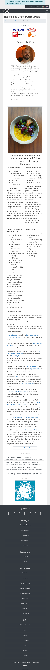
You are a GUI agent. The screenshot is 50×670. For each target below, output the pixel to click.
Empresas (25, 573)
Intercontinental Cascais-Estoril (17, 392)
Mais (24, 448)
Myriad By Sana (16, 356)
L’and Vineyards (30, 366)
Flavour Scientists (16, 21)
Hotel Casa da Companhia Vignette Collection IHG (24, 417)
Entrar (37, 7)
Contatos (25, 655)
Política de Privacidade (25, 625)
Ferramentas (25, 614)
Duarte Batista (12, 335)
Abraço (17, 377)
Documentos (25, 535)
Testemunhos (25, 640)
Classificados (25, 540)
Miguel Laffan (34, 368)
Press (25, 561)
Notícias (25, 556)
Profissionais (25, 530)
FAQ (25, 645)
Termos (25, 650)
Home (7, 21)
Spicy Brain (25, 608)
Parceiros (25, 578)
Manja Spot (25, 598)
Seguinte (32, 448)
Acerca (25, 630)
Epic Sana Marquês (27, 384)
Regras (25, 635)
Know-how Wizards (25, 593)
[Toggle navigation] (47, 11)
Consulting (25, 545)
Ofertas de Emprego (25, 525)
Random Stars (25, 603)
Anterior (17, 448)
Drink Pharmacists (25, 588)
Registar (29, 7)
